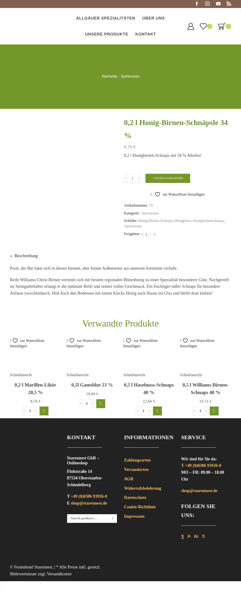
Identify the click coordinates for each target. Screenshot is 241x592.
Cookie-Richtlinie (140, 507)
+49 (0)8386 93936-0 (89, 496)
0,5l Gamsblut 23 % (92, 384)
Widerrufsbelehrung (142, 488)
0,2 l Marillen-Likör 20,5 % (35, 388)
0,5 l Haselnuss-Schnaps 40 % (149, 388)
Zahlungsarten (137, 460)
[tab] (26, 255)
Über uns (153, 18)
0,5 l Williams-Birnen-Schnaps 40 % (206, 388)
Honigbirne (183, 221)
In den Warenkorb (169, 178)
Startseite (109, 76)
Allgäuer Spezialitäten (105, 18)
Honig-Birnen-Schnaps (155, 221)
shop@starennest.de (89, 503)
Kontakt (145, 34)
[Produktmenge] (132, 178)
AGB (128, 479)
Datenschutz (135, 497)
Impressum (134, 516)
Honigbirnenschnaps (208, 221)
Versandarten (136, 469)
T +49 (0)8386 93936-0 (201, 465)
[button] (44, 411)
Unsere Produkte (106, 34)
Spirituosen (130, 76)
